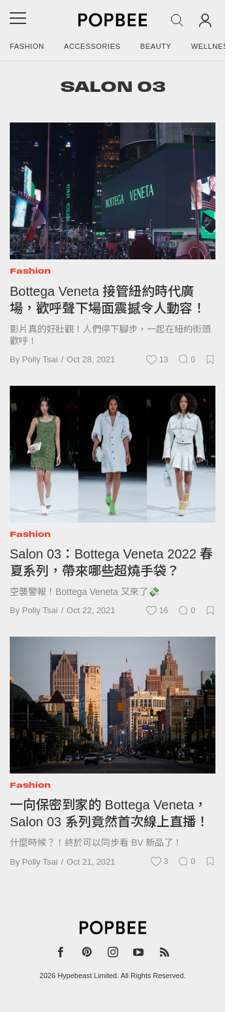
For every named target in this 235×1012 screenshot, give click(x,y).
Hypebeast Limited (87, 975)
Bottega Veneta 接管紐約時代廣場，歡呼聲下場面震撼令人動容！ (108, 299)
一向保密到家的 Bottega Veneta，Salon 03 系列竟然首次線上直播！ (109, 813)
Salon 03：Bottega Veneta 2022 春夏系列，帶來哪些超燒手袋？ (111, 562)
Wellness (212, 46)
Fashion (27, 46)
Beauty (156, 46)
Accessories (92, 46)
